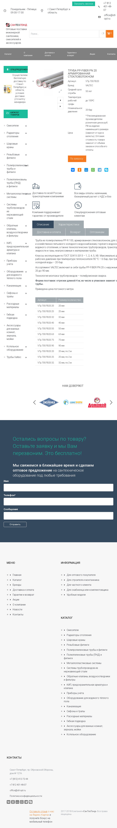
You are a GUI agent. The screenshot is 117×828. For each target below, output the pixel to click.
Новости (16, 609)
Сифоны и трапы (17, 295)
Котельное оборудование (17, 348)
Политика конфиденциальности (26, 796)
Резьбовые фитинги (17, 156)
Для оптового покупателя (80, 574)
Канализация (17, 286)
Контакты (16, 614)
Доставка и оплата (49, 232)
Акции (14, 599)
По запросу (76, 158)
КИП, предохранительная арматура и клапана (17, 248)
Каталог (16, 580)
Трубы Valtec (17, 357)
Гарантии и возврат (22, 594)
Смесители (17, 126)
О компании (18, 604)
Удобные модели (75, 594)
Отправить (15, 524)
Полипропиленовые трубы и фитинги (17, 169)
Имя (6, 481)
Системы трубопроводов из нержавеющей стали (17, 211)
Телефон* (10, 495)
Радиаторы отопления (17, 134)
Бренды (15, 584)
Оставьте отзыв (38, 811)
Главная (15, 574)
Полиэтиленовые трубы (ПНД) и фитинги (17, 183)
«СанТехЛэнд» (89, 811)
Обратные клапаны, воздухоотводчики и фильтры (17, 230)
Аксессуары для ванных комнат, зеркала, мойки (14, 332)
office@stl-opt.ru (110, 17)
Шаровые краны (17, 145)
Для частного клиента (77, 584)
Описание (43, 224)
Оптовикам (97, 232)
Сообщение (11, 509)
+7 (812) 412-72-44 (19, 779)
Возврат (75, 232)
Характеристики (68, 224)
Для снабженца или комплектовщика (86, 589)
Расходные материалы (17, 305)
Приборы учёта (17, 262)
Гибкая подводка (17, 316)
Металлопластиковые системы (17, 195)
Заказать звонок (83, 3)
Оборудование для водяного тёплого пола (17, 275)
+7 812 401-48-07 (107, 6)
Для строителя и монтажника (81, 580)
